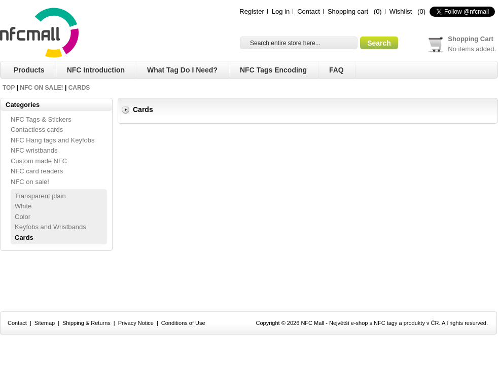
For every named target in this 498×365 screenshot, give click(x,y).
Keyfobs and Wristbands (50, 227)
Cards (79, 87)
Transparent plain (40, 196)
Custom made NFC (39, 161)
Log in (281, 11)
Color (22, 217)
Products (29, 70)
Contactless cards (37, 129)
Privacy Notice (136, 323)
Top (9, 87)
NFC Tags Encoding (273, 70)
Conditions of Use (183, 323)
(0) (378, 11)
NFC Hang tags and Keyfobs (52, 140)
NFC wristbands (34, 150)
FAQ (336, 70)
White (23, 206)
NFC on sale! (41, 87)
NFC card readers (37, 171)
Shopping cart (348, 11)
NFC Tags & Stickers (41, 119)
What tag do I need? (182, 70)
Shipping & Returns (86, 323)
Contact (308, 11)
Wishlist (400, 11)
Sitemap (44, 323)
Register (251, 11)
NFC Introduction (96, 70)
